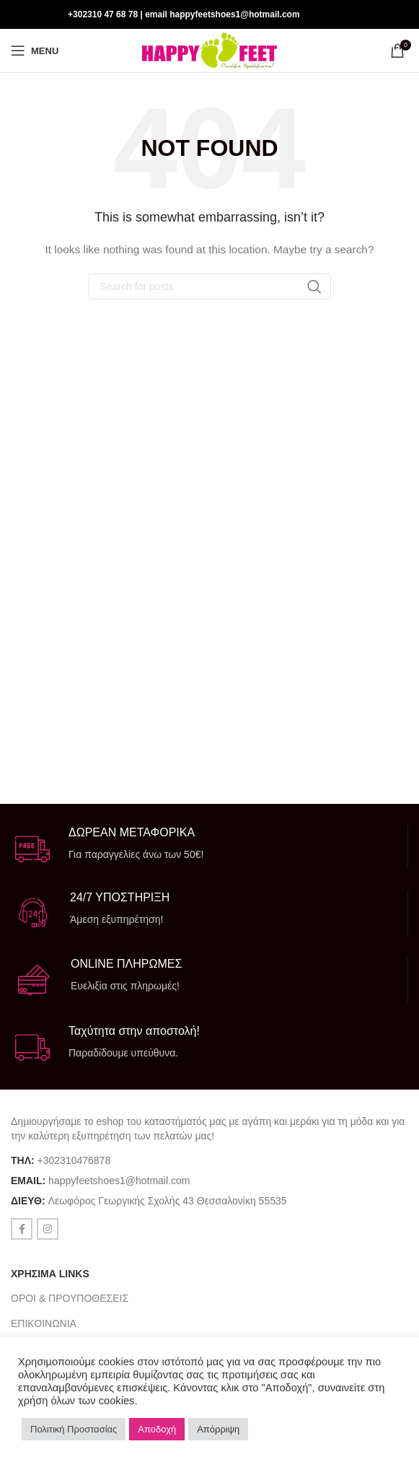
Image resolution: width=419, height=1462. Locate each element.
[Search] (210, 286)
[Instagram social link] (398, 14)
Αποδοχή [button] (157, 1429)
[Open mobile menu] (35, 50)
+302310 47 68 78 (103, 14)
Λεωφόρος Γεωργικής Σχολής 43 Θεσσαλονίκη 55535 (167, 1201)
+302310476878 (74, 1160)
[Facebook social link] (380, 14)
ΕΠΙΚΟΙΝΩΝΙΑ (43, 1323)
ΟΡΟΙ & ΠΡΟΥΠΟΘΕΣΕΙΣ (69, 1298)
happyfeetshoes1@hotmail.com (119, 1180)
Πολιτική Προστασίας (73, 1429)
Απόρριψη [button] (218, 1429)
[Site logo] (209, 50)
